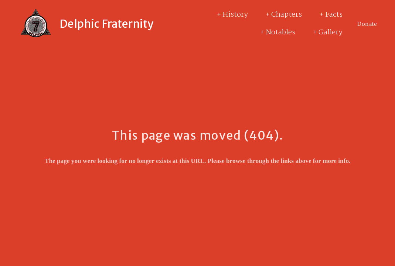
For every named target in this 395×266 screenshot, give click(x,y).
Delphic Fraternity (106, 23)
